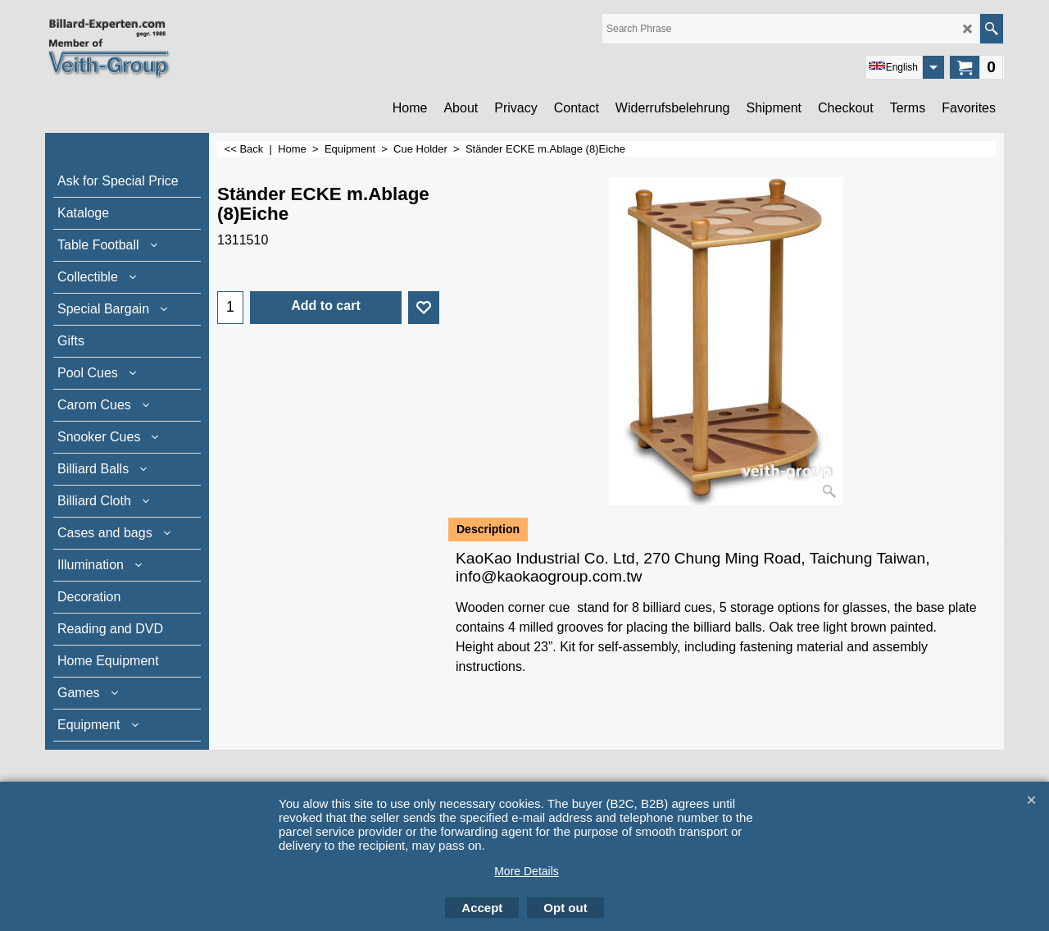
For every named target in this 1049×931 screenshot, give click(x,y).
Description (488, 529)
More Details (526, 871)
